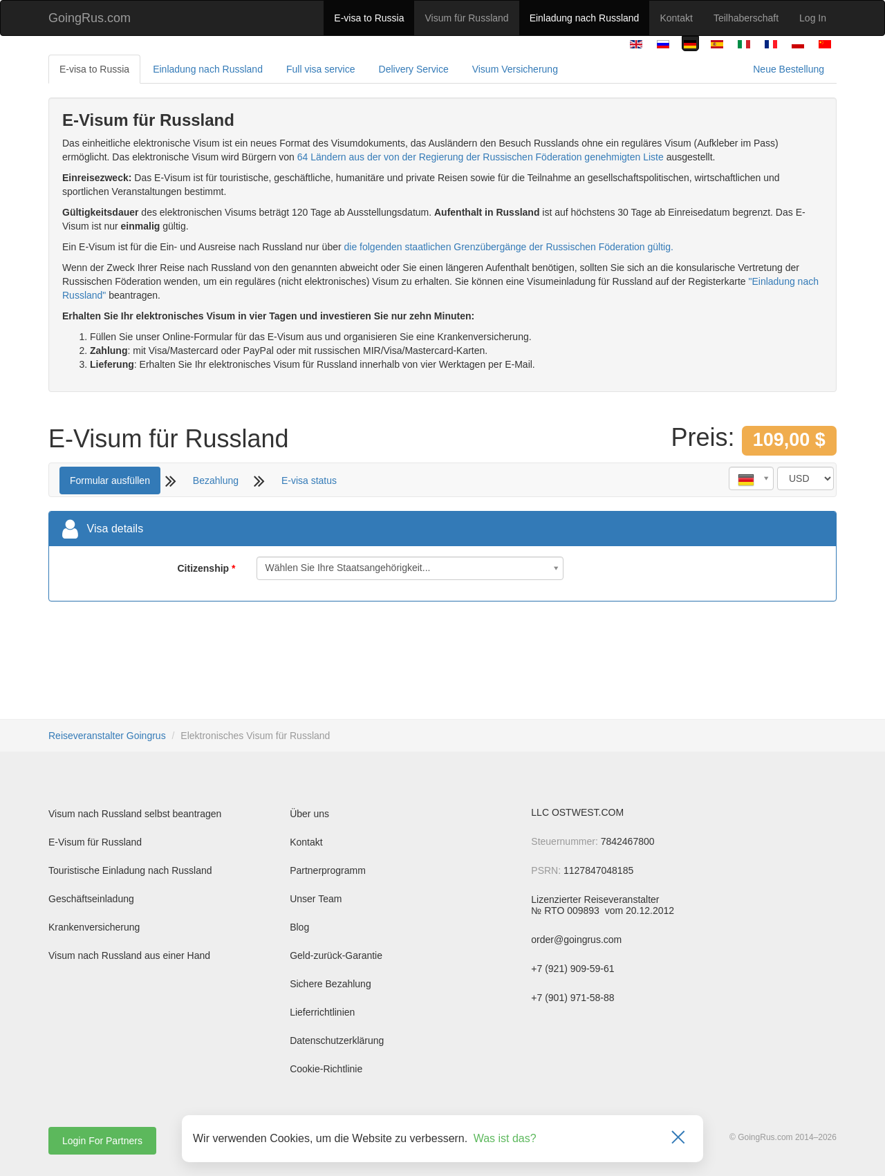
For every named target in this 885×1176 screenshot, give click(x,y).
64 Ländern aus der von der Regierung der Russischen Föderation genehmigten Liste (480, 156)
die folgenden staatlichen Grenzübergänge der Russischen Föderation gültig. (508, 246)
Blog (299, 927)
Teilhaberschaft (746, 18)
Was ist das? (505, 1138)
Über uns (309, 813)
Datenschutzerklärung (337, 1040)
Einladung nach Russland (585, 18)
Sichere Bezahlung (330, 983)
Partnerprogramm (328, 870)
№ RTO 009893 (566, 910)
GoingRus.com (89, 18)
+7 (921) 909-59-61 (572, 968)
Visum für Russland (466, 18)
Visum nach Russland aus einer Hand (129, 955)
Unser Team (316, 898)
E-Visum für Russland (95, 842)
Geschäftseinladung (91, 898)
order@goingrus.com (576, 939)
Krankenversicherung (94, 927)
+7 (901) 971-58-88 (572, 997)
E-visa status (309, 480)
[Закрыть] (678, 1138)
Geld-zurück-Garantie (336, 955)
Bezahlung (216, 480)
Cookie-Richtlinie (326, 1068)
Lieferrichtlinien (322, 1012)
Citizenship (203, 568)
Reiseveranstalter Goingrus (107, 735)
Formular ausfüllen (110, 480)
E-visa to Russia (369, 18)
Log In (812, 18)
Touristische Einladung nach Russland (130, 870)
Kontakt (676, 18)
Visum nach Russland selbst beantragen (134, 813)
